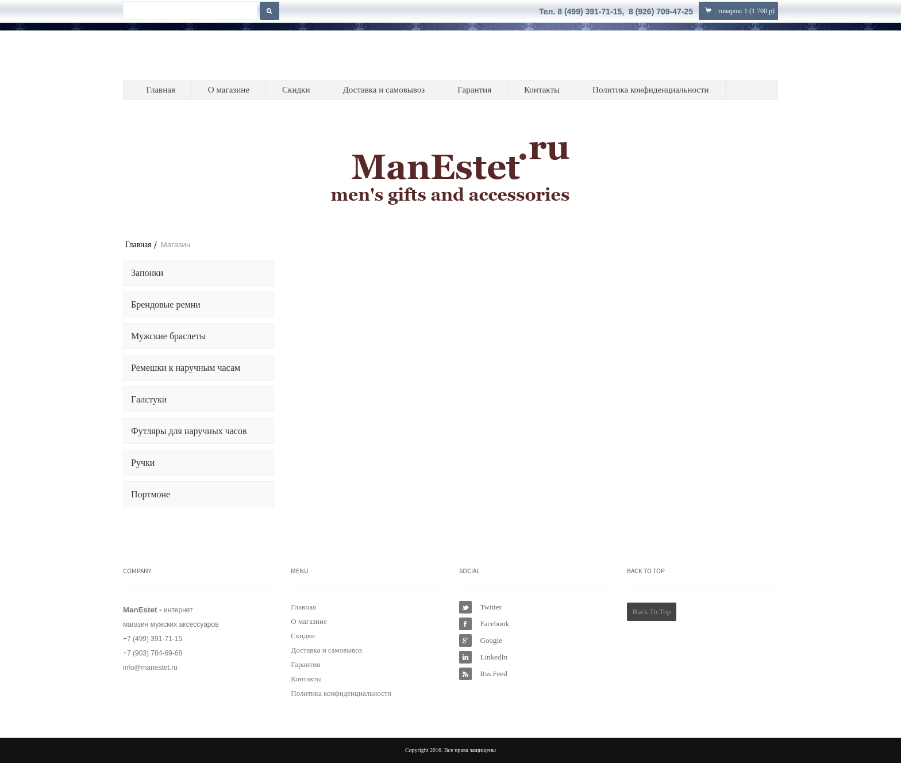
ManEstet (179, 55)
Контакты (542, 89)
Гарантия (474, 89)
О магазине (228, 89)
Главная (160, 89)
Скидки (296, 89)
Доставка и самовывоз (383, 89)
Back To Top (652, 611)
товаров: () (738, 11)
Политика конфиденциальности (650, 89)
